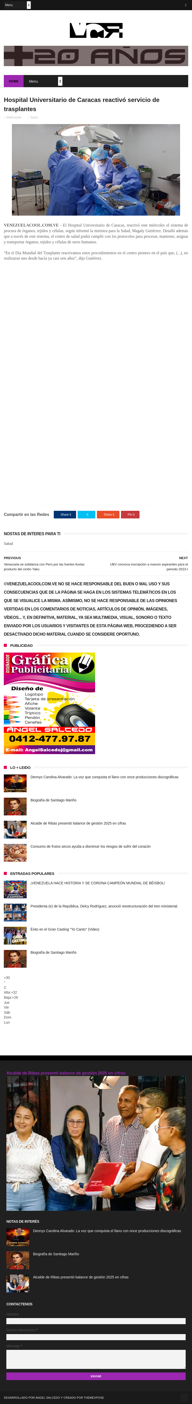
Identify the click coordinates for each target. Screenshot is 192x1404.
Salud (34, 117)
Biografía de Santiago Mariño (53, 800)
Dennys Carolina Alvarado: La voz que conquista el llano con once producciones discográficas (104, 777)
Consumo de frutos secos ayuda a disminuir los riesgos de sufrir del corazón (90, 846)
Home (14, 81)
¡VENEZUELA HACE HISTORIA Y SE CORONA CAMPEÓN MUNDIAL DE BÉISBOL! (97, 883)
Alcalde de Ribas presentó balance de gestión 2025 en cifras (78, 823)
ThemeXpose (94, 1397)
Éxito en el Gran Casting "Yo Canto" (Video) (64, 929)
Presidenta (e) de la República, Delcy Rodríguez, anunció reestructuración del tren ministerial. (104, 906)
